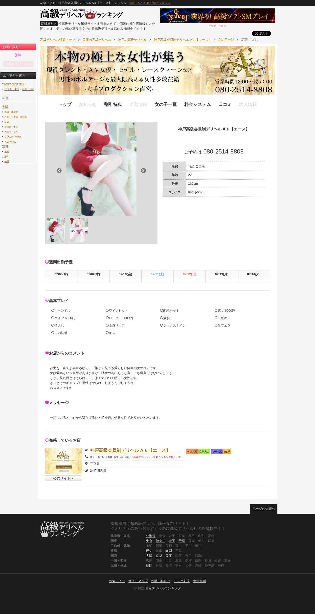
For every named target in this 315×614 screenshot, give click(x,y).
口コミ (225, 104)
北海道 (151, 536)
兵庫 (5, 156)
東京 (149, 541)
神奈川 (160, 541)
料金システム (197, 104)
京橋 (6, 121)
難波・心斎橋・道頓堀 (15, 116)
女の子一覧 (166, 104)
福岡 (149, 565)
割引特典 (113, 104)
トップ (64, 104)
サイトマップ (138, 581)
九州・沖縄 (28, 89)
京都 (5, 146)
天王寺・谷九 (11, 131)
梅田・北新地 (11, 111)
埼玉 (172, 541)
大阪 (5, 107)
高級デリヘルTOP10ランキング (150, 3)
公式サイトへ (63, 478)
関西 (14, 84)
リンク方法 (182, 581)
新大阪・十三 (11, 126)
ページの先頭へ (263, 509)
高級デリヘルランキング (163, 588)
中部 (21, 84)
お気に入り (117, 581)
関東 (6, 84)
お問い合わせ (160, 581)
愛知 (149, 551)
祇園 (6, 151)
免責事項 (199, 581)
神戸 (6, 161)
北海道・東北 (11, 89)
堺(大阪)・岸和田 (13, 136)
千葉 (182, 541)
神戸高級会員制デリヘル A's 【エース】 (130, 450)
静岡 (168, 551)
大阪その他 (10, 141)
